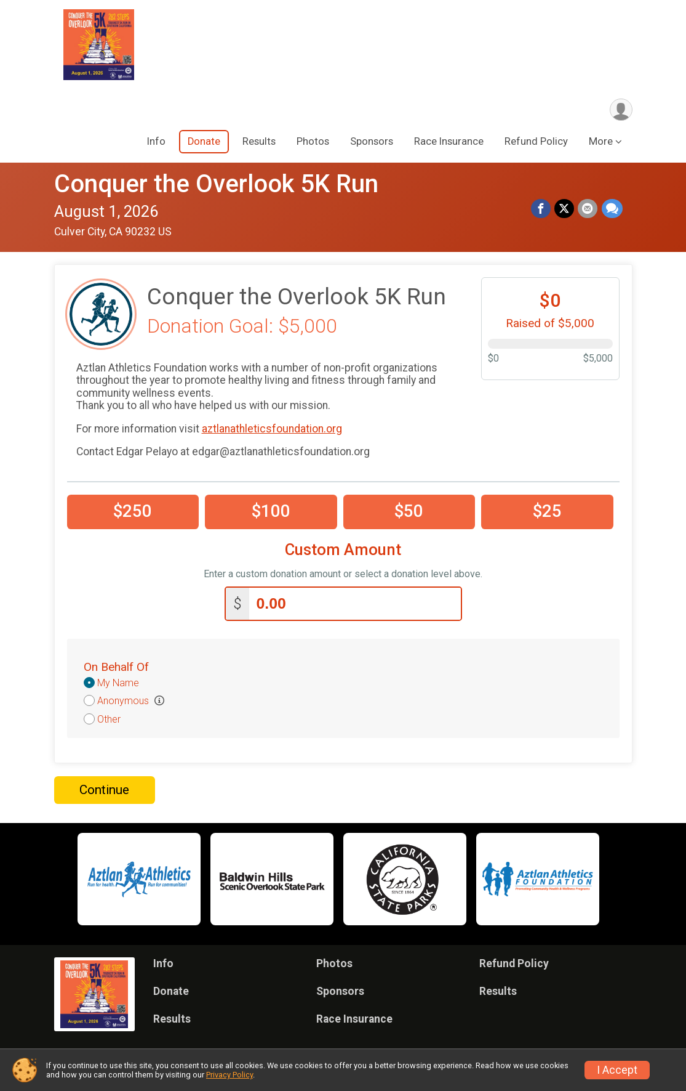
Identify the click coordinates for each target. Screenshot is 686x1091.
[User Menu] (621, 110)
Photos (313, 142)
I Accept (617, 1070)
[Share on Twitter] (565, 209)
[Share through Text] (612, 209)
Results (259, 142)
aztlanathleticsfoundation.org (272, 429)
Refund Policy (536, 142)
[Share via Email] (588, 209)
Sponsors (371, 142)
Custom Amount (343, 550)
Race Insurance (449, 142)
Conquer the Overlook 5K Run (216, 184)
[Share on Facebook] (541, 209)
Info (156, 142)
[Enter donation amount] (355, 604)
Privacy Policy (229, 1074)
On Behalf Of (116, 667)
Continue (104, 790)
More (601, 142)
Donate (204, 142)
